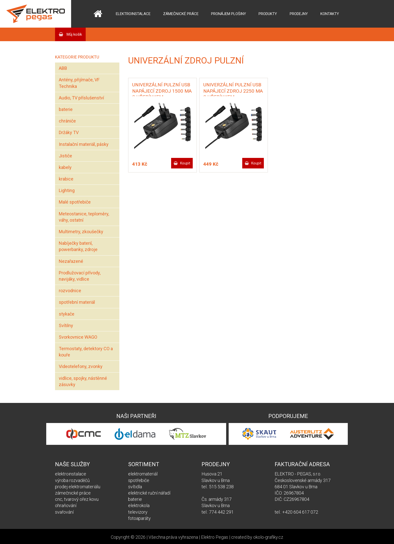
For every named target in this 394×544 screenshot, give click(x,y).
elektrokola (139, 505)
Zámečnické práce (181, 14)
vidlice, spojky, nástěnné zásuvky (83, 381)
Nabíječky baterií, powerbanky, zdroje (78, 246)
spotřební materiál (77, 302)
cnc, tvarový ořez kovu (76, 499)
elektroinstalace (70, 473)
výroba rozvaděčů (72, 480)
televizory (137, 512)
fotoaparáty (139, 518)
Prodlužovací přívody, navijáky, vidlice (80, 276)
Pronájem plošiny (228, 14)
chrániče (67, 121)
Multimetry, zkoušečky (81, 231)
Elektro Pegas (214, 537)
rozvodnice (70, 290)
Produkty (268, 14)
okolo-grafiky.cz (268, 537)
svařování (64, 512)
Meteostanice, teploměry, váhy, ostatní (84, 217)
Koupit (185, 163)
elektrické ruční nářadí (149, 493)
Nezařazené (71, 261)
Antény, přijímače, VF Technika (79, 83)
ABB (63, 68)
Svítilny (66, 325)
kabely (65, 167)
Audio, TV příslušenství (81, 97)
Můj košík (74, 34)
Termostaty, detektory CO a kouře (86, 351)
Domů (98, 14)
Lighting (67, 190)
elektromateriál (143, 473)
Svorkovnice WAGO (78, 337)
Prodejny (299, 14)
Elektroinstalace (133, 14)
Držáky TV (69, 132)
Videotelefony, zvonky (81, 366)
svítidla (135, 486)
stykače (66, 314)
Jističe (65, 155)
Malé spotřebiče (75, 202)
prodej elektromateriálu (77, 486)
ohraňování (65, 505)
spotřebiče (138, 480)
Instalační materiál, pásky (84, 144)
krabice (66, 179)
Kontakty (329, 14)
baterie (66, 109)
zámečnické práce (73, 493)
